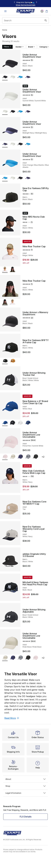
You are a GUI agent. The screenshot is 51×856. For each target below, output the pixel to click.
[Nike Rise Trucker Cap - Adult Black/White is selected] (5, 302)
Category (44, 47)
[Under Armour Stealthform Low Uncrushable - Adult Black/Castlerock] (27, 457)
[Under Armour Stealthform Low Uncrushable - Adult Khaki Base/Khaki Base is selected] (5, 658)
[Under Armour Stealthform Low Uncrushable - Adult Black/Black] (35, 457)
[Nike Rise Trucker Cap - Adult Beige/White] (12, 302)
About (25, 779)
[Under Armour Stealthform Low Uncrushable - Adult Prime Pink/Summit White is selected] (5, 457)
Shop (25, 786)
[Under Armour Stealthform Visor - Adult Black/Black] (12, 112)
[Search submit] (46, 20)
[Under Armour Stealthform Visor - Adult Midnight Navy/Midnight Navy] (27, 77)
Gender (20, 47)
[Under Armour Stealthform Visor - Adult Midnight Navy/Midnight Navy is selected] (5, 144)
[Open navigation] (5, 11)
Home (4, 30)
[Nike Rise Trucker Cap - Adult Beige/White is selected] (5, 270)
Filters (7, 47)
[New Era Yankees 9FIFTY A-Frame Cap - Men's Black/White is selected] (5, 361)
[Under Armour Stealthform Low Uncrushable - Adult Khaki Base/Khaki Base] (12, 457)
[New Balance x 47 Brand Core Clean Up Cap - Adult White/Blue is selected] (5, 423)
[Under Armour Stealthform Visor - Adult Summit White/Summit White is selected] (5, 112)
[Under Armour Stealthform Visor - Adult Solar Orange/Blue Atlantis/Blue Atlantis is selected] (5, 178)
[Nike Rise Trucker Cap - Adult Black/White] (12, 270)
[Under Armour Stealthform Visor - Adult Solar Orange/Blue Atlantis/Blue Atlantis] (20, 77)
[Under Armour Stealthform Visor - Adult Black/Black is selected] (5, 77)
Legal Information (25, 793)
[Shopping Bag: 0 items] (47, 11)
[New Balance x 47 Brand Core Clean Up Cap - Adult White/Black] (12, 423)
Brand (31, 47)
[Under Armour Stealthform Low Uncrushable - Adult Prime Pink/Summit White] (35, 658)
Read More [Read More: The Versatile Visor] (11, 718)
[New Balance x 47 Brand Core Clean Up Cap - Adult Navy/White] (27, 423)
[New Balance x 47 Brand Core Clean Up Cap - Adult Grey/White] (20, 423)
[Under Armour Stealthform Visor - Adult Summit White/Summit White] (12, 77)
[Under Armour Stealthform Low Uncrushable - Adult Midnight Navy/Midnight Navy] (20, 457)
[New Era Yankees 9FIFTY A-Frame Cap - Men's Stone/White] (12, 361)
